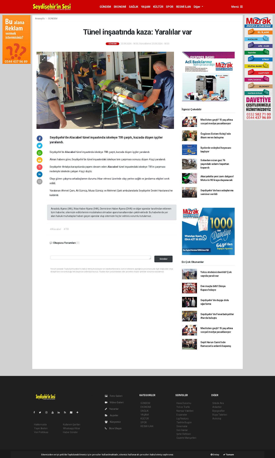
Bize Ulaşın (113, 428)
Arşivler (111, 415)
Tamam (228, 454)
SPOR (169, 6)
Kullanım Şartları (71, 424)
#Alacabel (55, 229)
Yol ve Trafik (183, 407)
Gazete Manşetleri (186, 437)
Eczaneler (181, 414)
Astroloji (216, 418)
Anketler (217, 407)
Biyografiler (218, 410)
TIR (106, 152)
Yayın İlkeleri (40, 428)
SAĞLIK (133, 6)
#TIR (66, 229)
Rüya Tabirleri (219, 414)
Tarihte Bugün (184, 422)
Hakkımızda (40, 424)
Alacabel (70, 152)
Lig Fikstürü (182, 418)
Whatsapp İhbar (71, 428)
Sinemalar (181, 426)
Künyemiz (113, 421)
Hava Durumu (183, 403)
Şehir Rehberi (183, 434)
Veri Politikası (41, 432)
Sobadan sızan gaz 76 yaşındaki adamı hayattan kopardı (214, 164)
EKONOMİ (120, 6)
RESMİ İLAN (183, 6)
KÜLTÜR (158, 6)
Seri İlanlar (182, 430)
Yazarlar (112, 409)
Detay (215, 454)
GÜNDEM (105, 6)
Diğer (197, 6)
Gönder (163, 259)
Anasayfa (40, 18)
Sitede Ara (218, 403)
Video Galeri (114, 402)
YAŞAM (145, 6)
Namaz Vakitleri (184, 410)
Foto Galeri (113, 396)
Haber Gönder (70, 432)
